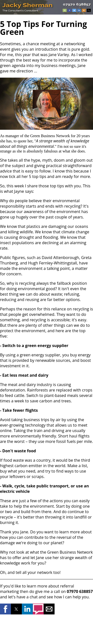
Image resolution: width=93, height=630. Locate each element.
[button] (5, 609)
